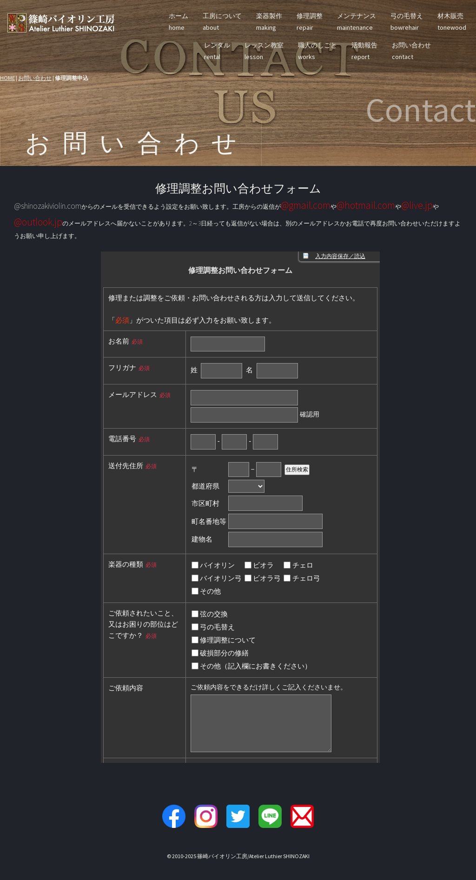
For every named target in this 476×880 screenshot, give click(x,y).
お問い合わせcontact (411, 51)
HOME (7, 77)
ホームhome (178, 22)
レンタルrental (217, 51)
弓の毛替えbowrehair (406, 22)
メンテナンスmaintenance (356, 22)
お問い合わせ (35, 77)
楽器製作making (269, 22)
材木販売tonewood (451, 22)
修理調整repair (310, 22)
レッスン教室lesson (264, 51)
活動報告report (364, 51)
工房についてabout (222, 22)
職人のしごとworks (317, 51)
